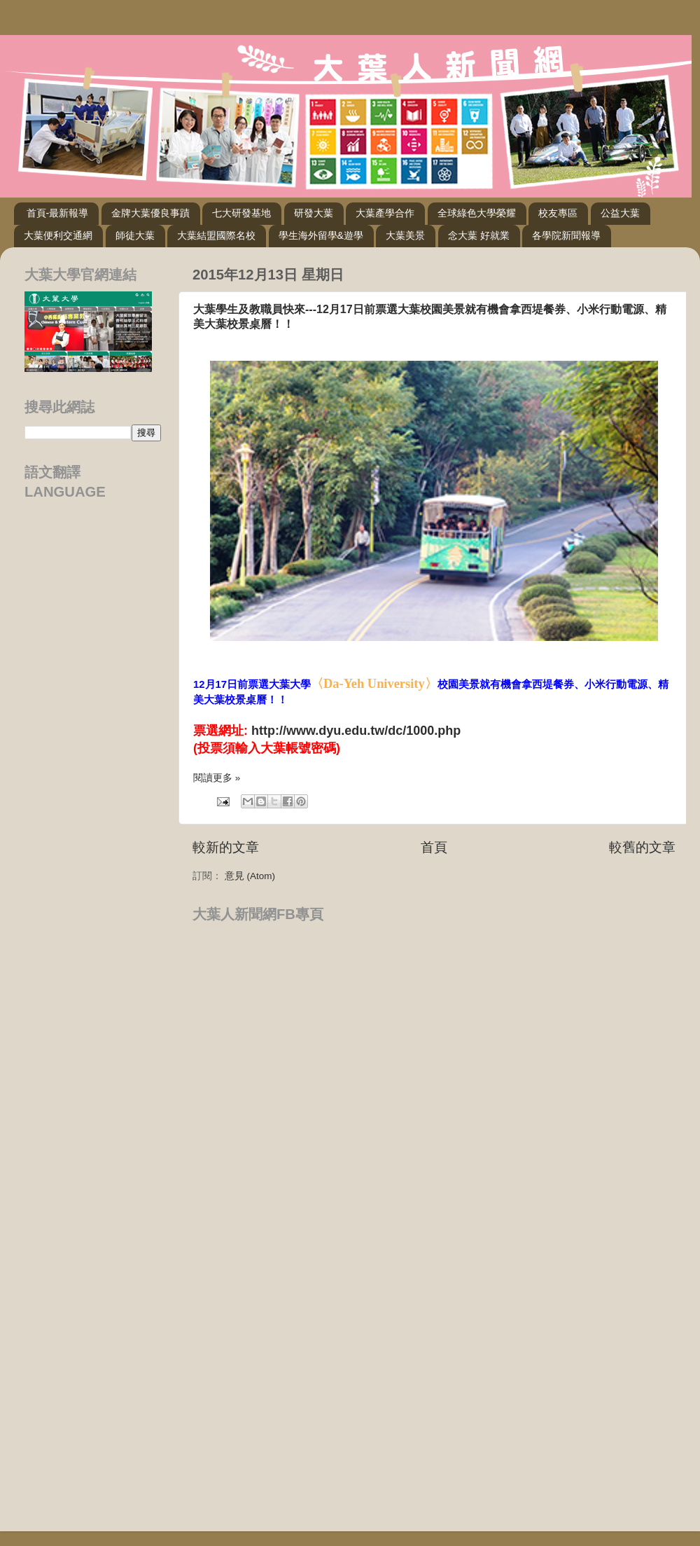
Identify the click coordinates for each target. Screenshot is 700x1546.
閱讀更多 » (216, 778)
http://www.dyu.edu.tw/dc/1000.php (356, 731)
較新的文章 (225, 847)
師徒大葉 (135, 235)
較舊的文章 (642, 847)
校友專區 (558, 213)
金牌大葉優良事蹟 (150, 213)
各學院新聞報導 (566, 235)
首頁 (434, 847)
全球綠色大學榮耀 (477, 213)
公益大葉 (620, 213)
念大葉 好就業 (479, 235)
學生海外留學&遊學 (321, 235)
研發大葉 (313, 213)
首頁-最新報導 (58, 213)
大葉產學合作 (385, 213)
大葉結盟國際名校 (216, 235)
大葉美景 (405, 235)
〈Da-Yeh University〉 (374, 684)
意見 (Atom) (250, 876)
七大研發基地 (241, 213)
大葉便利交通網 (58, 235)
